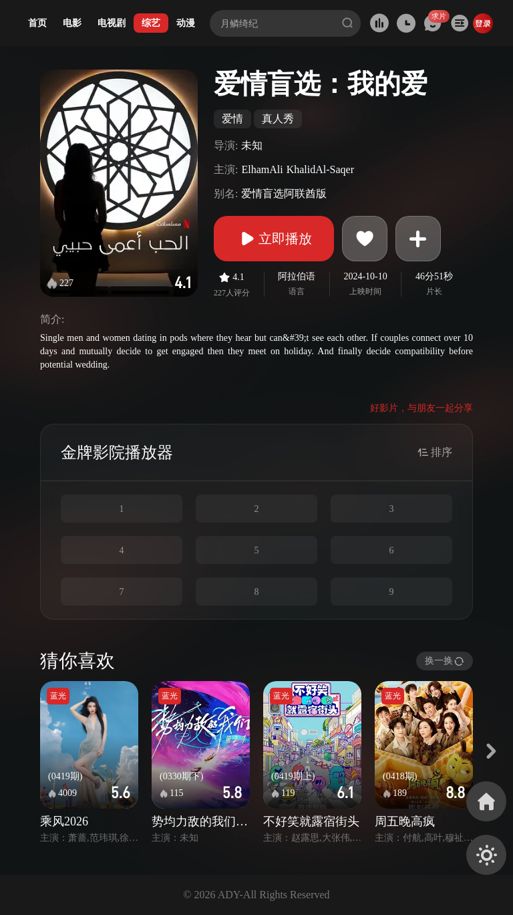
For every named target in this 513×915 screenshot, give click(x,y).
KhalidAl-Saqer (320, 169)
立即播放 (274, 238)
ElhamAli (262, 169)
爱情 (232, 118)
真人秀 (278, 118)
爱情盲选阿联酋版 (284, 193)
